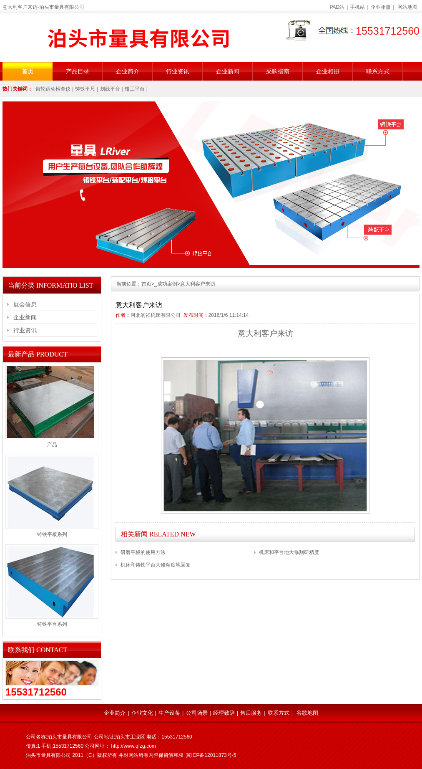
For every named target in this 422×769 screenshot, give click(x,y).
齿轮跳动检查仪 (52, 89)
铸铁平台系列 (52, 624)
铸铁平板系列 (52, 534)
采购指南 (277, 71)
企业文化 (142, 713)
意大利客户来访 (197, 284)
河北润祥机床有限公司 (156, 315)
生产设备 (169, 713)
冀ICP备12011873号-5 (211, 755)
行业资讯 (177, 71)
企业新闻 (227, 71)
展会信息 (25, 304)
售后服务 (251, 713)
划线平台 (110, 89)
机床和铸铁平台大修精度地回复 (156, 565)
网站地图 (407, 7)
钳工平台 (135, 89)
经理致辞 (224, 713)
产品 (52, 445)
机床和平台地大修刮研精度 (289, 552)
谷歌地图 (307, 713)
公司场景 (197, 713)
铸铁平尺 (85, 89)
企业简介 (127, 71)
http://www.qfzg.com (133, 746)
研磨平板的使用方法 (143, 552)
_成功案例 (165, 284)
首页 (27, 71)
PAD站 (337, 7)
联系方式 (377, 71)
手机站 (357, 7)
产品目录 (77, 71)
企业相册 (381, 7)
